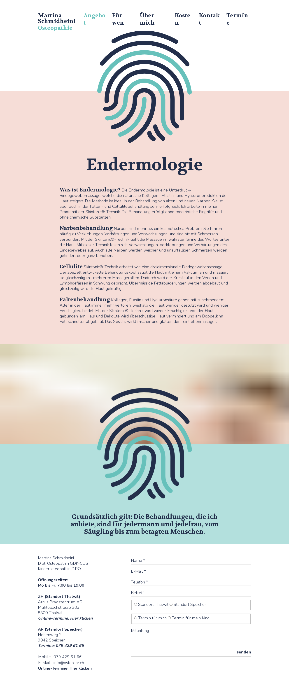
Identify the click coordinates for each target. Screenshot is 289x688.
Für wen (118, 19)
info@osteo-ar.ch (69, 662)
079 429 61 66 (68, 657)
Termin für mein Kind (189, 618)
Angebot (94, 19)
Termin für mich (151, 618)
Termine (237, 19)
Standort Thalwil (152, 604)
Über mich (147, 19)
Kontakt (209, 19)
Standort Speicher (188, 604)
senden (244, 652)
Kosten (182, 19)
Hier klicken (81, 618)
